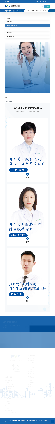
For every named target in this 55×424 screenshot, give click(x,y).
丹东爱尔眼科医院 (24, 420)
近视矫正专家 (10, 18)
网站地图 (7, 420)
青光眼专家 (9, 29)
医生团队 (32, 10)
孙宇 (27, 242)
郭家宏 (27, 301)
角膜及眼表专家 (10, 36)
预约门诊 (7, 1)
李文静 (27, 177)
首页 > (28, 10)
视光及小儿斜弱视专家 (41, 10)
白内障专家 (9, 21)
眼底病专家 (9, 32)
